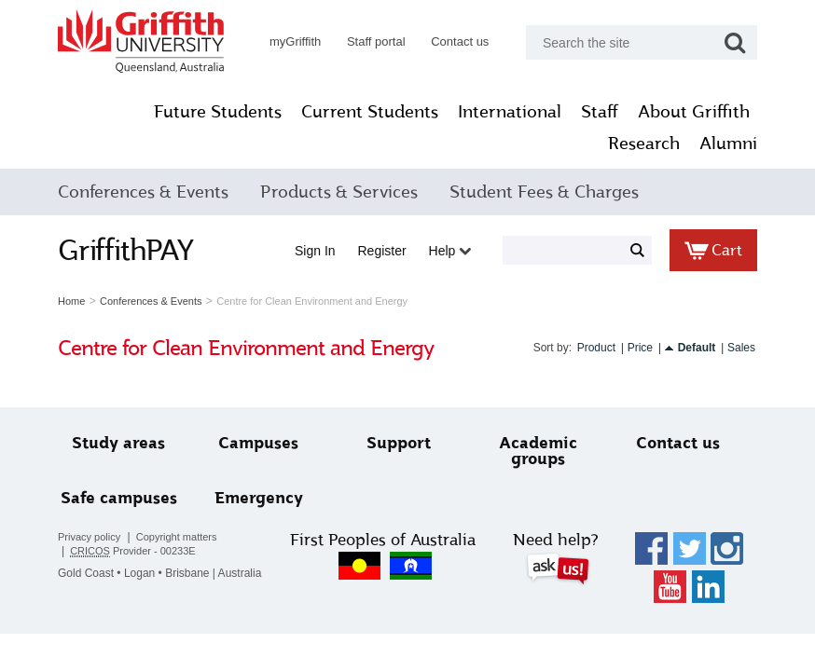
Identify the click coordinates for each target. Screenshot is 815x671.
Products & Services (339, 192)
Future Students (218, 111)
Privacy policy (89, 536)
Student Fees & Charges (544, 192)
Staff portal (376, 41)
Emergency (258, 498)
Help (450, 250)
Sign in (315, 250)
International (509, 111)
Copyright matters (176, 536)
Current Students (369, 111)
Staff (599, 111)
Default (697, 347)
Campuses (258, 443)
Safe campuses (119, 498)
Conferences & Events (143, 192)
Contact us (460, 41)
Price (640, 347)
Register (382, 250)
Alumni (728, 143)
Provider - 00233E (133, 551)
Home (71, 301)
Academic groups (538, 451)
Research (644, 143)
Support (398, 443)
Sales (741, 347)
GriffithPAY (126, 249)
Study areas (118, 443)
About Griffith (694, 111)
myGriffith (295, 41)
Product (596, 347)
